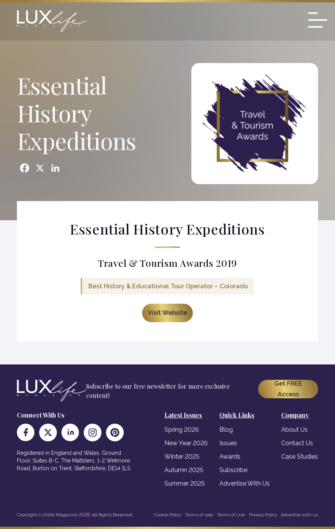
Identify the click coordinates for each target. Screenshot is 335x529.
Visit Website (167, 312)
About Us (294, 429)
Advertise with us (299, 514)
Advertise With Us (244, 483)
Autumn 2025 (183, 470)
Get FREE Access (288, 389)
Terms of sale (199, 514)
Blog (226, 429)
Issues (228, 443)
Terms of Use (231, 514)
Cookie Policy (167, 514)
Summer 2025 (184, 483)
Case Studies (299, 456)
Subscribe (233, 470)
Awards (229, 456)
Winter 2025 (181, 456)
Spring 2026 (181, 429)
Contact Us (297, 443)
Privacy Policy (263, 514)
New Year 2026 (186, 443)
